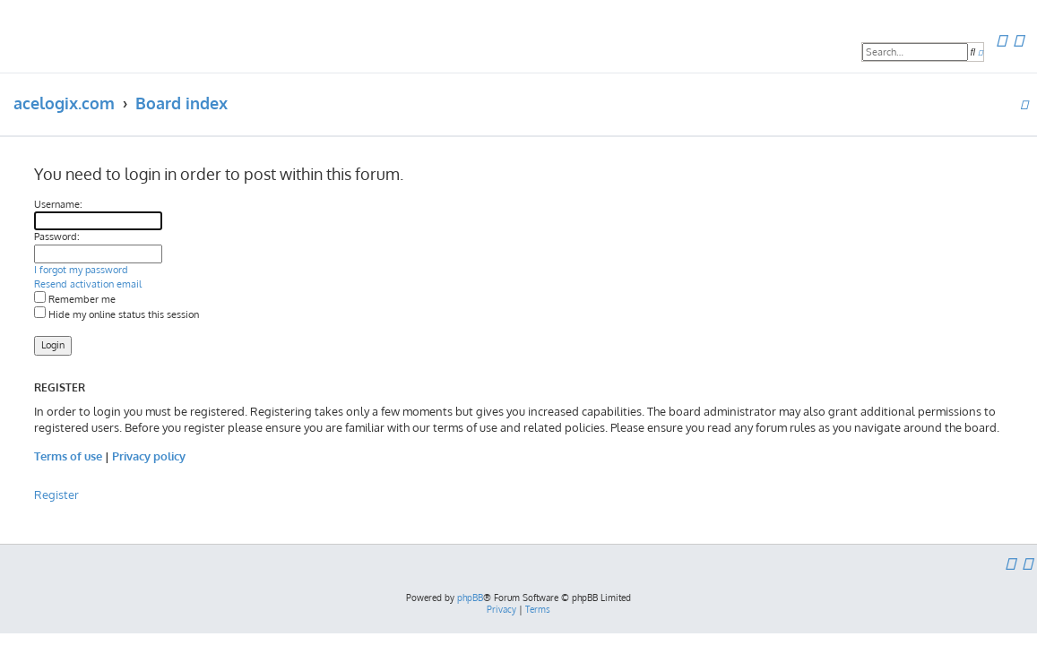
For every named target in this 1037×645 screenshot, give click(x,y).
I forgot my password (81, 269)
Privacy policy (149, 455)
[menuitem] (1001, 41)
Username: (58, 204)
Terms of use (68, 455)
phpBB (470, 597)
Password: (57, 236)
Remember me (75, 299)
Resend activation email (88, 284)
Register (56, 494)
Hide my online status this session (116, 314)
